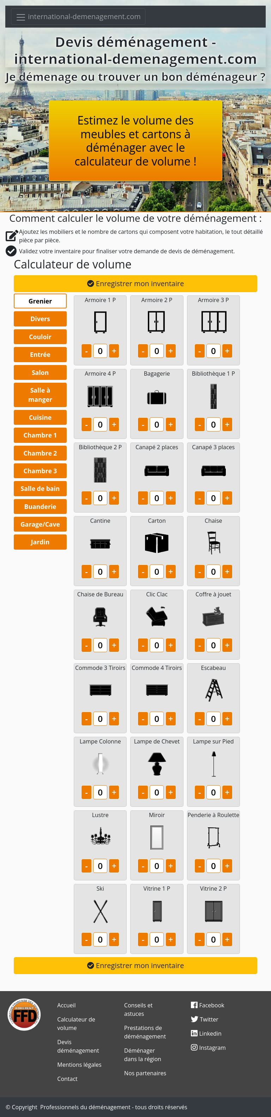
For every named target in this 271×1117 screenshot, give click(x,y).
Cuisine (40, 417)
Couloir (40, 336)
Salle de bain (40, 488)
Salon (40, 372)
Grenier (40, 301)
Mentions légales (79, 1065)
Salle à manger (40, 395)
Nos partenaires (145, 1073)
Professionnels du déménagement (85, 1107)
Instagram (208, 1048)
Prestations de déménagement (145, 1032)
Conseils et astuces (138, 1009)
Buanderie (40, 506)
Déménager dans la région (142, 1055)
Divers (40, 318)
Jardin (40, 542)
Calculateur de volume (76, 1023)
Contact (67, 1079)
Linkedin (206, 1033)
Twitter (204, 1019)
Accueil (66, 1005)
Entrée (40, 354)
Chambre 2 (40, 453)
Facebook (207, 1005)
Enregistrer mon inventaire (135, 283)
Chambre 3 (40, 471)
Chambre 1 (40, 435)
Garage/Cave (40, 524)
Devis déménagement (78, 1046)
